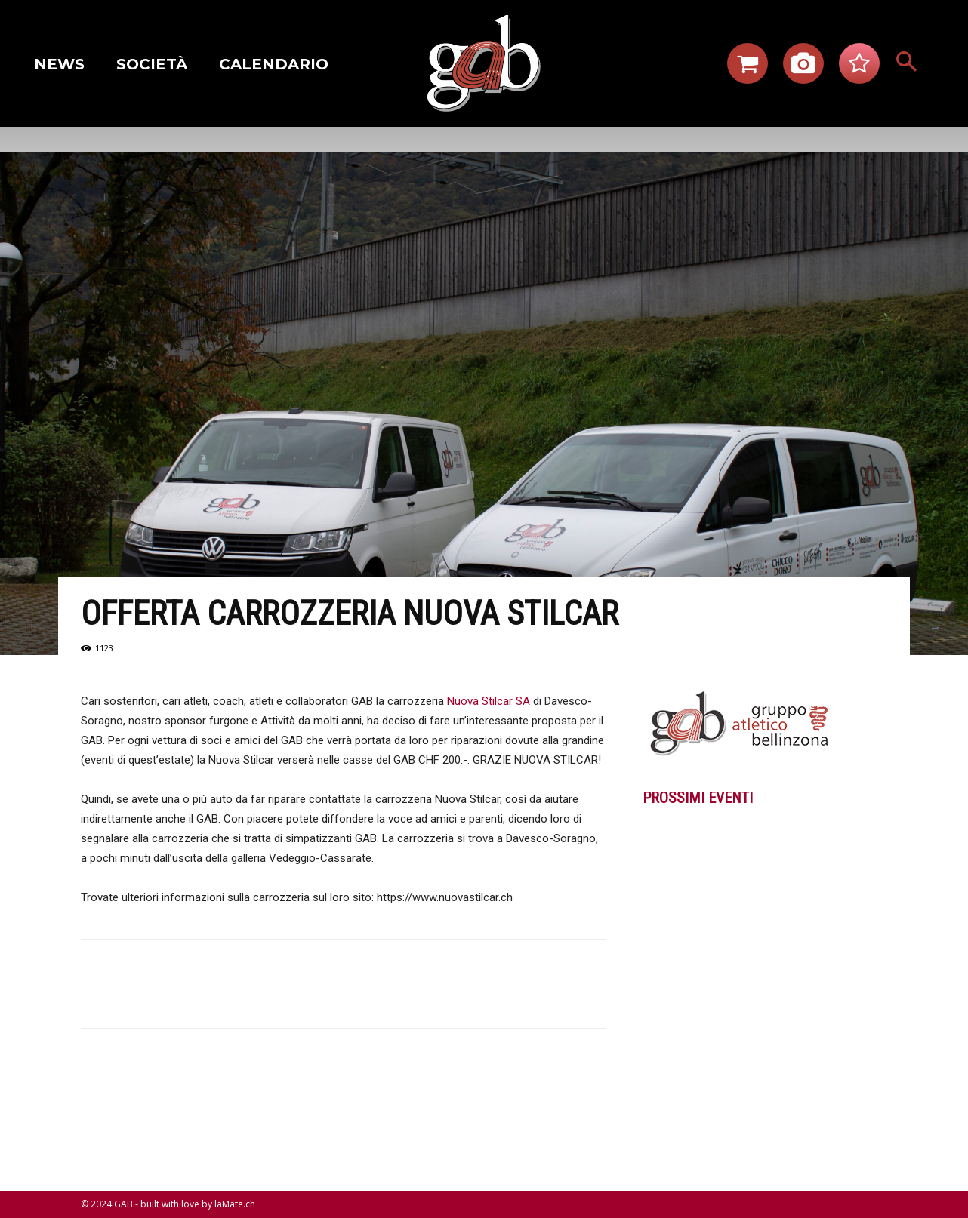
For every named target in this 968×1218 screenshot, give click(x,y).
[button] (907, 63)
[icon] (747, 68)
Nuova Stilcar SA (488, 701)
